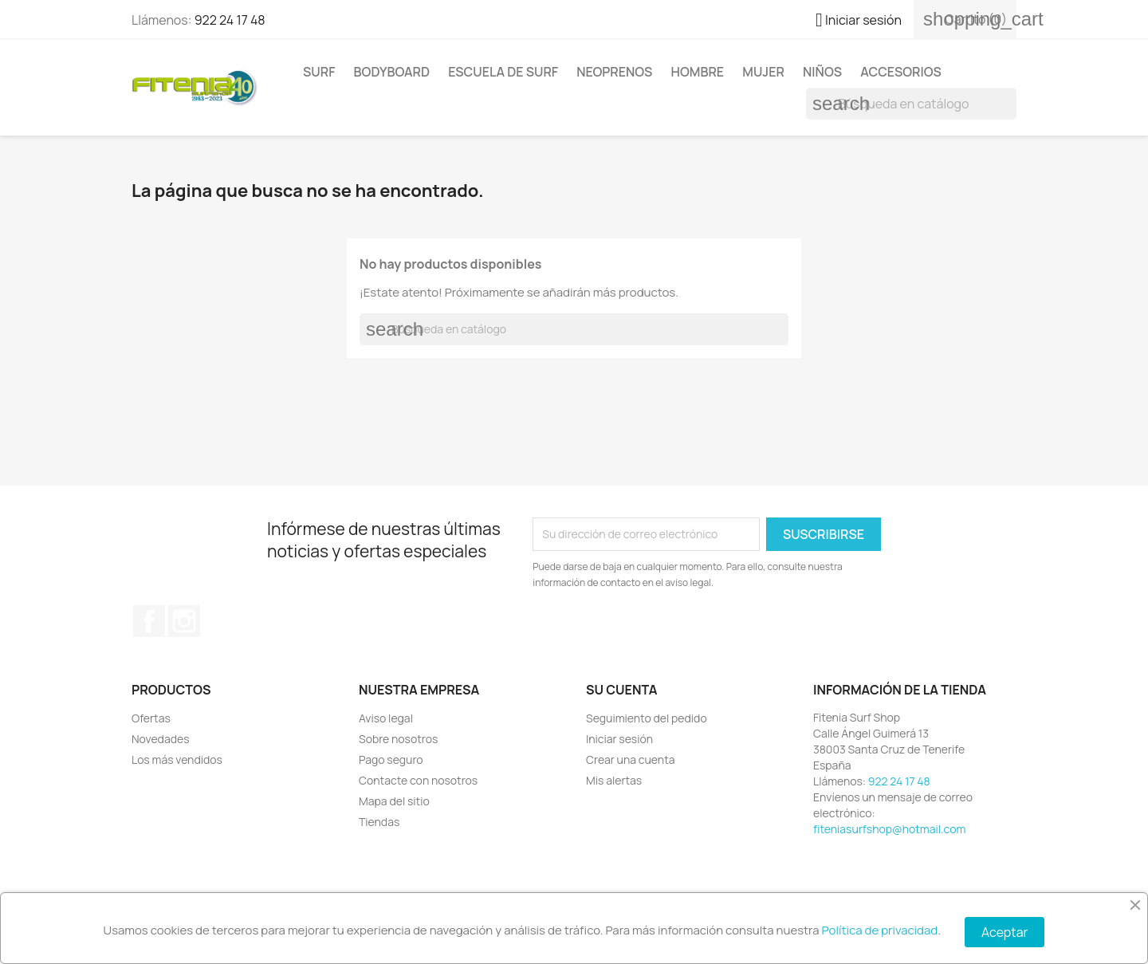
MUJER (763, 72)
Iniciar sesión (619, 738)
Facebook (149, 621)
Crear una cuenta (630, 759)
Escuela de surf (503, 72)
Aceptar (1004, 932)
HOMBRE (698, 72)
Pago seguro (391, 759)
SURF (319, 72)
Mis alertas (614, 780)
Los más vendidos (177, 759)
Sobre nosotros (398, 738)
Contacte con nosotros (418, 780)
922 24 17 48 (230, 20)
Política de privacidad (880, 930)
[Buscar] (911, 104)
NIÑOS (822, 72)
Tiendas (379, 821)
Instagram (184, 621)
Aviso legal (386, 718)
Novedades (161, 738)
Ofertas (151, 718)
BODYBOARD (392, 72)
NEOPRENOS (614, 72)
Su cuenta (622, 689)
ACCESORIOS (901, 72)
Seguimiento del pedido (646, 718)
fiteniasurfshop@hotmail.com (889, 828)
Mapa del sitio (394, 801)
